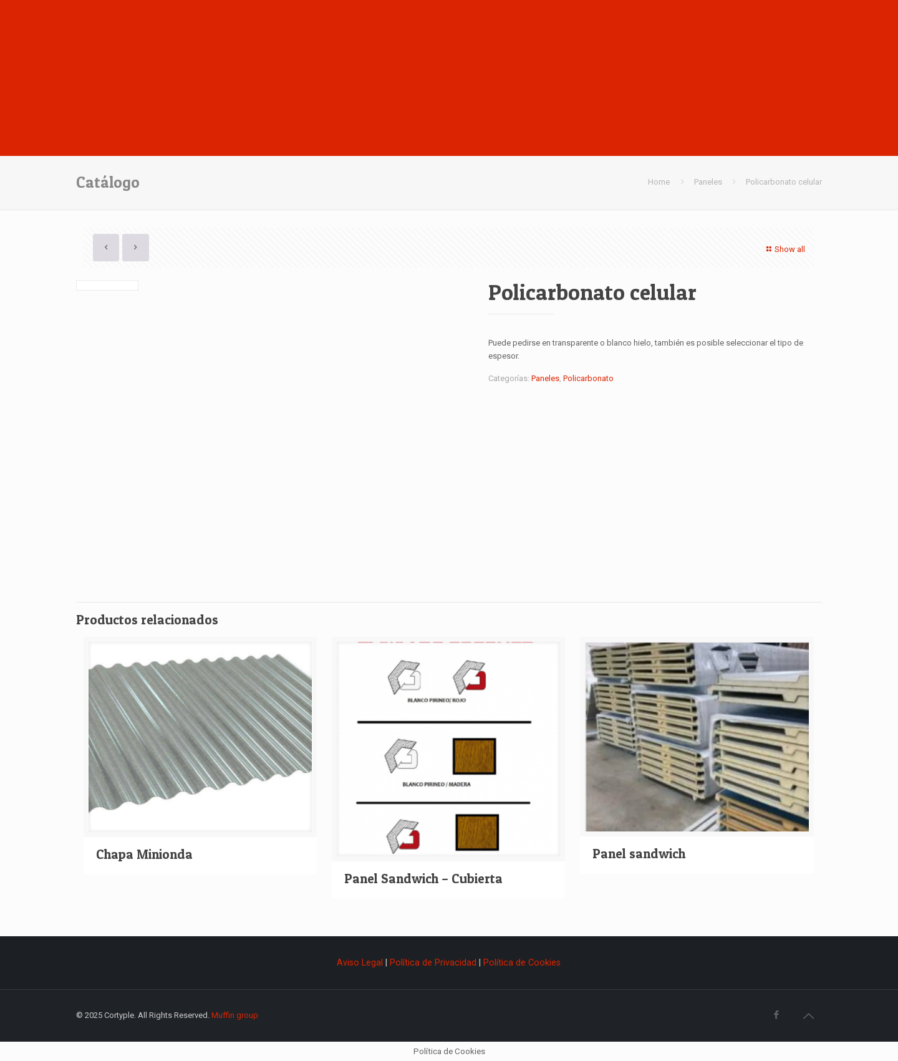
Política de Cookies (522, 962)
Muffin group (234, 1015)
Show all (784, 249)
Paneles (708, 182)
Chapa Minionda (144, 854)
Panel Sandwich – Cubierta (423, 878)
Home (659, 182)
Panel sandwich (638, 853)
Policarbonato (588, 378)
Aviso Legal (361, 962)
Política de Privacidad (433, 962)
